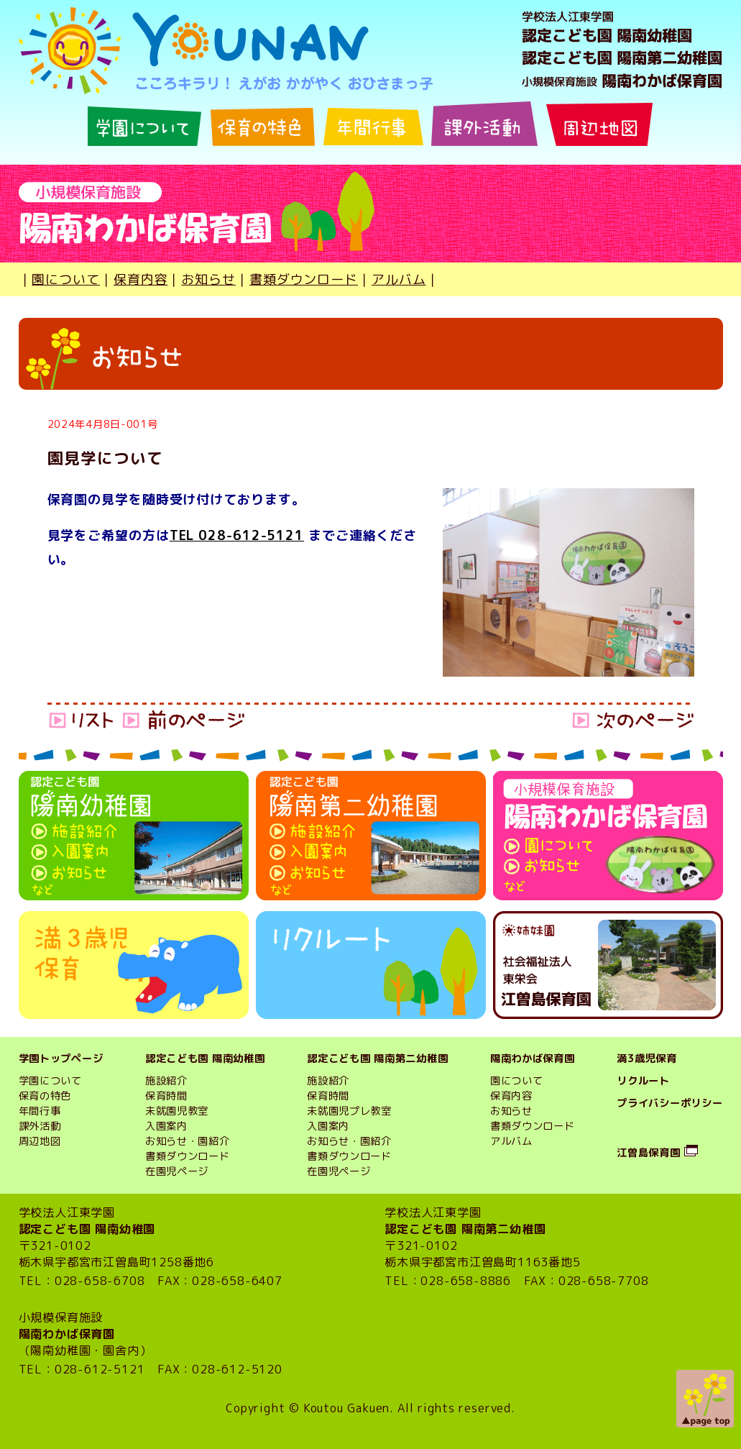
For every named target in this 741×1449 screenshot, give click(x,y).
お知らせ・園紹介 (187, 1141)
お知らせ (208, 279)
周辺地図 (40, 1141)
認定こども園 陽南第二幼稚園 (377, 1058)
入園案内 (166, 1126)
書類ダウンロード (303, 279)
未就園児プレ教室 (349, 1111)
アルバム (399, 279)
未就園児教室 (176, 1111)
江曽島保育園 (648, 1153)
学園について (50, 1081)
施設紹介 (166, 1081)
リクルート (643, 1081)
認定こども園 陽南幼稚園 (205, 1058)
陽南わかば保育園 (532, 1058)
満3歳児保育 (646, 1058)
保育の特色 (45, 1096)
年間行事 (40, 1111)
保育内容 (141, 279)
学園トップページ (61, 1058)
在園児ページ (176, 1171)
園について (66, 279)
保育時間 (166, 1096)
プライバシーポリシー (669, 1103)
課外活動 (40, 1126)
